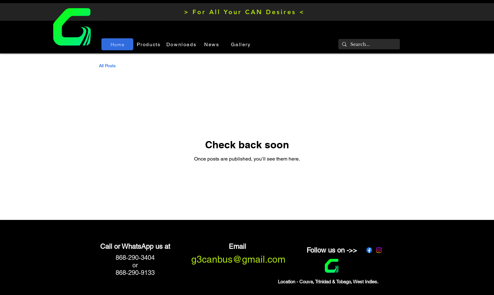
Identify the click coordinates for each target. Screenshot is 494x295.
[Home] (117, 44)
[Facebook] (369, 250)
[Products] (149, 44)
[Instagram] (379, 250)
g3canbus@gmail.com (238, 259)
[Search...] (368, 44)
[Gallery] (241, 44)
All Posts (107, 65)
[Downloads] (182, 44)
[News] (212, 44)
